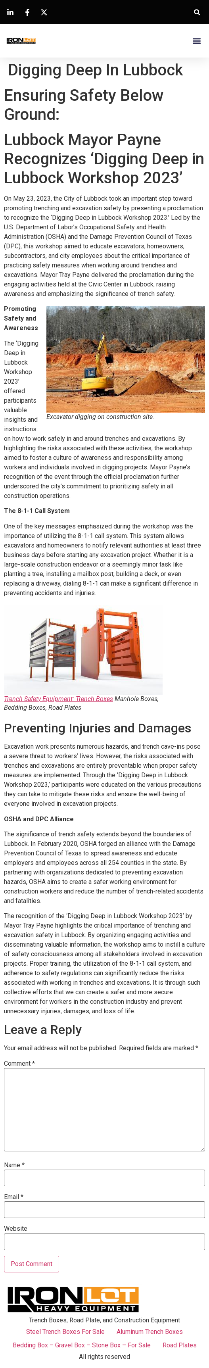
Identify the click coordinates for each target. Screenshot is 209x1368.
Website (15, 1229)
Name (14, 1165)
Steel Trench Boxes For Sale (65, 1331)
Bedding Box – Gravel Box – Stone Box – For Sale (82, 1345)
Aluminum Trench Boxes (150, 1331)
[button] (197, 12)
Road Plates (180, 1345)
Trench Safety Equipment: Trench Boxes (58, 699)
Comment (19, 1064)
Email (13, 1197)
